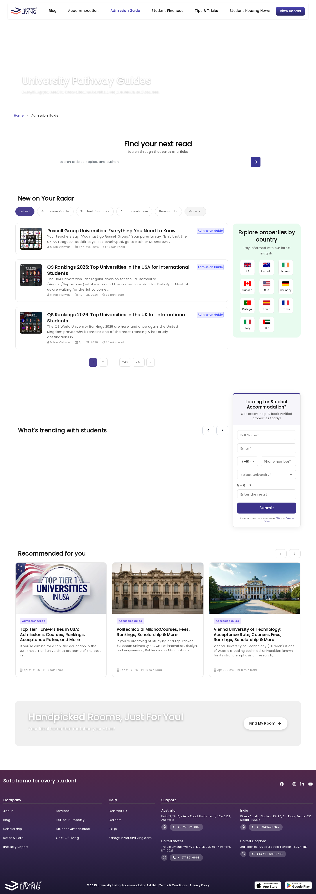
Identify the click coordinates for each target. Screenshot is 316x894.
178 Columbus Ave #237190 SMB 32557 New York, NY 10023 (196, 855)
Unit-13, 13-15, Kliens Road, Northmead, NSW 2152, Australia (196, 824)
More (203, 217)
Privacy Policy (200, 892)
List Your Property (70, 826)
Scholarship (12, 835)
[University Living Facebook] (282, 790)
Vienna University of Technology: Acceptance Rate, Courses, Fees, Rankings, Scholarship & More (248, 641)
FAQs (113, 835)
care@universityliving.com (130, 844)
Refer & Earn (13, 844)
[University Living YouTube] (310, 790)
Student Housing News (238, 12)
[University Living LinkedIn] (302, 790)
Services (63, 817)
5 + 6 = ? (244, 492)
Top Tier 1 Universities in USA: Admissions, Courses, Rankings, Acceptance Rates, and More (52, 641)
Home (19, 120)
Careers (115, 826)
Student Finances (164, 12)
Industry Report (15, 853)
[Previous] (208, 437)
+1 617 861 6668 (186, 864)
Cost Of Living (67, 844)
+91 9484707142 (265, 833)
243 (139, 368)
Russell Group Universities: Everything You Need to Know (111, 237)
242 (126, 368)
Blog (60, 12)
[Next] (222, 437)
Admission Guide (125, 12)
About (8, 817)
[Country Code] (247, 468)
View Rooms (283, 13)
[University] (266, 481)
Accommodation (87, 12)
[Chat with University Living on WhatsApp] (164, 833)
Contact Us (118, 817)
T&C (278, 524)
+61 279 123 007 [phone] (186, 833)
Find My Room (262, 729)
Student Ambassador (73, 835)
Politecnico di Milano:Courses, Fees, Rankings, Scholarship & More (153, 638)
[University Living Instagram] (294, 790)
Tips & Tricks (199, 12)
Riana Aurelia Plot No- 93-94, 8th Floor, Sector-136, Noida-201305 (276, 824)
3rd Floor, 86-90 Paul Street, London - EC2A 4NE (273, 853)
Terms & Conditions (173, 892)
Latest (25, 217)
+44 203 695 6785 (267, 860)
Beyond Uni (175, 217)
